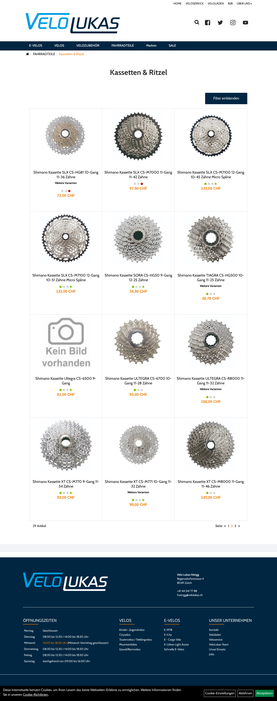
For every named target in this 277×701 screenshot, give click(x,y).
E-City (168, 634)
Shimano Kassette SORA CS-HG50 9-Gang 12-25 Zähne (138, 277)
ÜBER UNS (244, 3)
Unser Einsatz (217, 649)
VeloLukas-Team (219, 644)
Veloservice (215, 639)
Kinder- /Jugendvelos (132, 630)
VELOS (59, 45)
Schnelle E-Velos (174, 649)
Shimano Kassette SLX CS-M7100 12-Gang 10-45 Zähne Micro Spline (210, 174)
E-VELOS (35, 45)
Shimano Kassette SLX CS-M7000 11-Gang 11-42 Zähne (138, 174)
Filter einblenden (226, 98)
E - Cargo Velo (172, 639)
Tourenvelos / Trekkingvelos (135, 639)
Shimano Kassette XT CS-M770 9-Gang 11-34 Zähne (66, 484)
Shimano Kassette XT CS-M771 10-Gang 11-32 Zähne (138, 484)
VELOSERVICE (195, 3)
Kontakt (214, 630)
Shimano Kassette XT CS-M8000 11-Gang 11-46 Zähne (211, 484)
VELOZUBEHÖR (87, 45)
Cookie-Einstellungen (219, 693)
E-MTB (168, 630)
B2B (230, 3)
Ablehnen (245, 693)
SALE (172, 45)
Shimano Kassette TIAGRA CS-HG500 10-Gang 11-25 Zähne (210, 277)
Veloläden (215, 634)
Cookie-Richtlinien (35, 695)
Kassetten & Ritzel (71, 54)
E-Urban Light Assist (176, 644)
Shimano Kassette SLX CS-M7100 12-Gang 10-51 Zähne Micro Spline (65, 277)
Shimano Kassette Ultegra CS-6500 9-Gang (65, 380)
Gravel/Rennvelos (129, 649)
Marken (151, 45)
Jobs (211, 654)
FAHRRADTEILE (123, 45)
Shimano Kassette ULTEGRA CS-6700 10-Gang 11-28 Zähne (138, 380)
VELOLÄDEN (216, 3)
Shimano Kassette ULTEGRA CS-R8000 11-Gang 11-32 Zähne (211, 380)
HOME (177, 3)
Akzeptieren (264, 693)
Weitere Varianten (66, 183)
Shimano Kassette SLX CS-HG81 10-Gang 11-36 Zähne (65, 174)
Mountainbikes (128, 644)
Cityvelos (124, 634)
